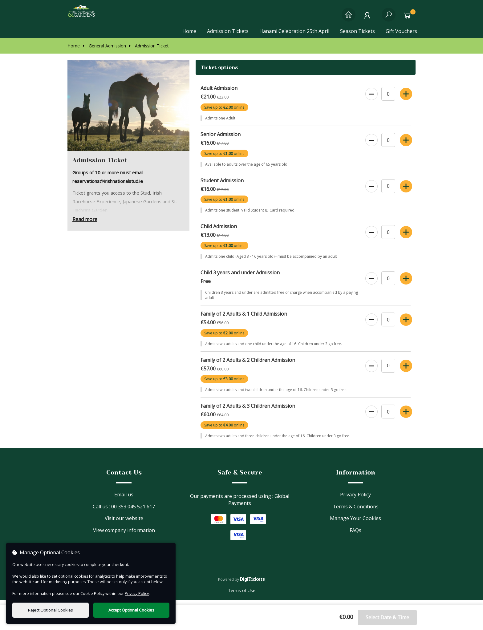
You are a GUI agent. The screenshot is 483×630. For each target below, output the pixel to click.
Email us (123, 499)
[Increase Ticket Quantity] (405, 98)
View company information (124, 535)
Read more (84, 224)
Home (189, 31)
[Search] (389, 18)
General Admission (104, 51)
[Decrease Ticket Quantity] (371, 98)
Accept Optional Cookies (131, 610)
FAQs (355, 535)
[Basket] (409, 18)
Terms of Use (241, 596)
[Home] (348, 18)
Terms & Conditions (356, 511)
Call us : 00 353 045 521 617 (124, 511)
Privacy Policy (355, 499)
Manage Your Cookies (355, 523)
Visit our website (124, 523)
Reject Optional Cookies (50, 610)
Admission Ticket (149, 51)
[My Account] (368, 18)
